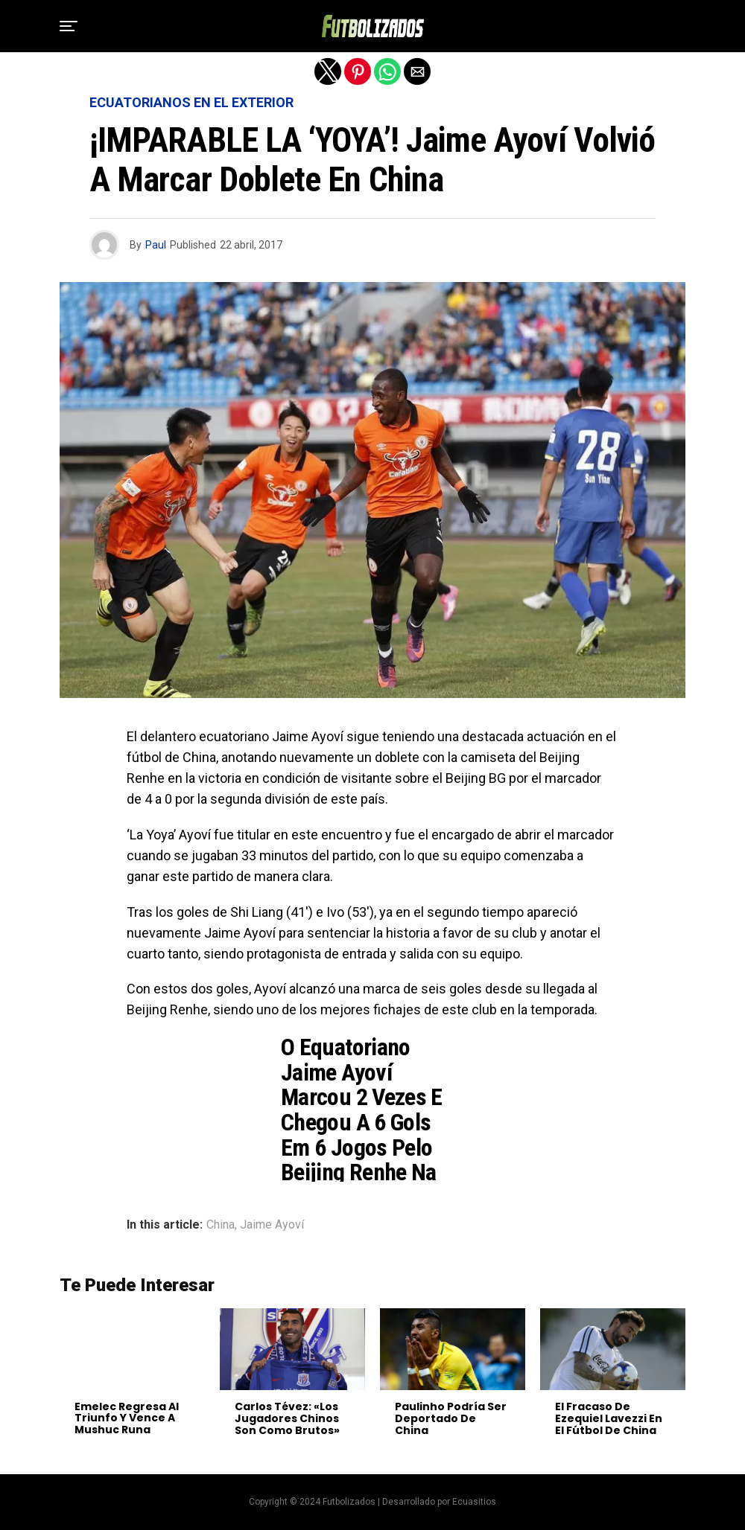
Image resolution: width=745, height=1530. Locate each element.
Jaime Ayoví (272, 1225)
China (220, 1225)
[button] (68, 26)
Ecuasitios (474, 1502)
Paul (155, 245)
